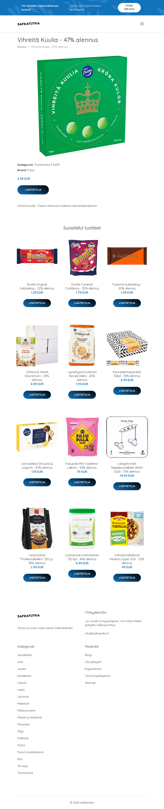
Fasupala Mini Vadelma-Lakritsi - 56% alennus (82, 465)
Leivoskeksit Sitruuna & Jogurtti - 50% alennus (37, 465)
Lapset (21, 683)
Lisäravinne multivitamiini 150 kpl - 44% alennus (82, 557)
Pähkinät (22, 738)
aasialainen (24, 655)
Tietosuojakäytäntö (98, 676)
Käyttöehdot (93, 669)
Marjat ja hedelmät (29, 717)
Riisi (19, 759)
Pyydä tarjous (129, 7)
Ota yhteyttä (93, 662)
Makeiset (23, 703)
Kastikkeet (24, 676)
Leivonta (23, 696)
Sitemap (90, 683)
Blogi (88, 655)
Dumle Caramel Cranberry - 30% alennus (82, 286)
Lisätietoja (33, 189)
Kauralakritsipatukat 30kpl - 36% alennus (127, 374)
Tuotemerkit (42, 164)
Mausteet (23, 724)
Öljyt (20, 731)
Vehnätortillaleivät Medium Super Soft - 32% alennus (127, 559)
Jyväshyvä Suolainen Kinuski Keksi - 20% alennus (82, 376)
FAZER (55, 164)
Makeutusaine (26, 710)
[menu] (142, 24)
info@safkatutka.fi (97, 633)
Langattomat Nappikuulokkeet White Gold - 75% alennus (127, 467)
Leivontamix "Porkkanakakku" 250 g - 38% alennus (37, 559)
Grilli (20, 662)
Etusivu (21, 47)
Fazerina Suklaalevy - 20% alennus (127, 286)
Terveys (22, 766)
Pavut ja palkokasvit (30, 752)
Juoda (21, 669)
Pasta (21, 745)
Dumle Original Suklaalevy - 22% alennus (37, 286)
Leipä (21, 689)
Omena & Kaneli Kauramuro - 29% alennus (37, 376)
